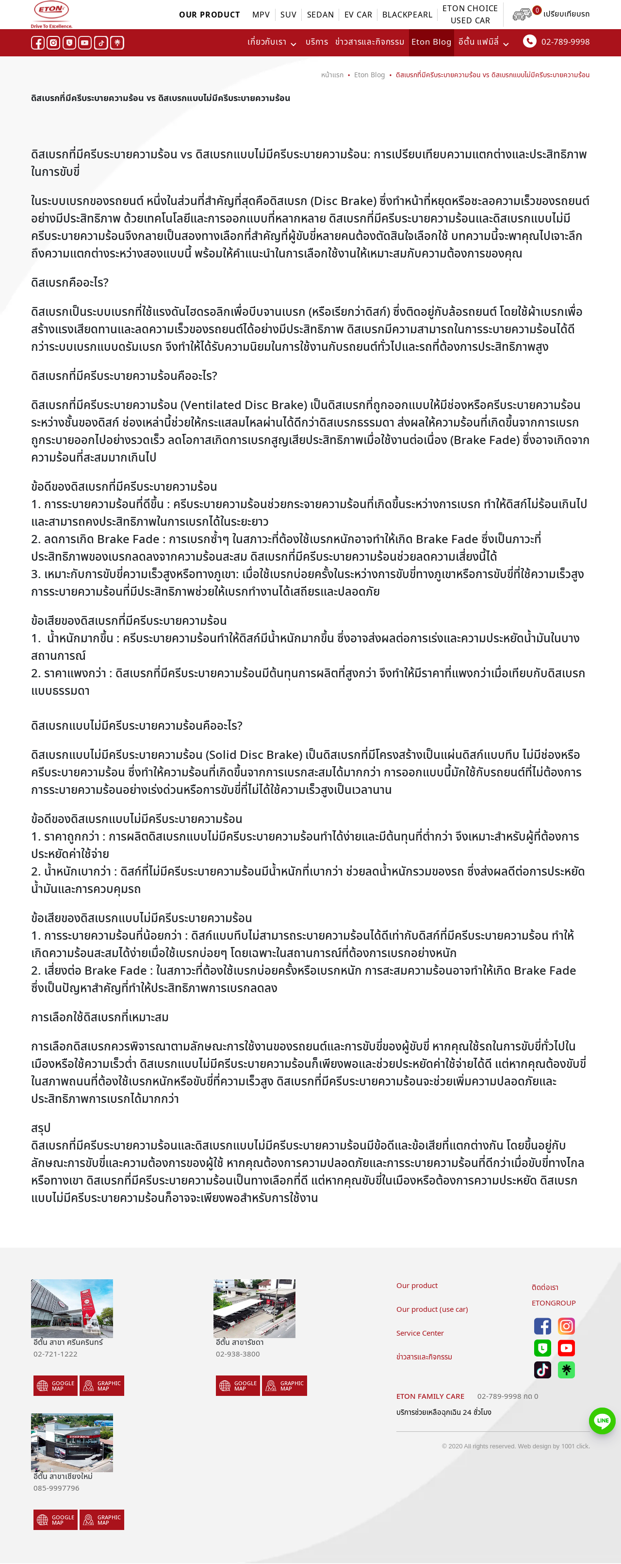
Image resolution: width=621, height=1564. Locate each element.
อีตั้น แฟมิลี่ (478, 42)
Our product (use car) (432, 1309)
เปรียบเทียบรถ (551, 14)
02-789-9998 (556, 41)
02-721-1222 (55, 1353)
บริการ (317, 42)
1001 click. (575, 1446)
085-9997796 (56, 1488)
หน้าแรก (332, 74)
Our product (417, 1285)
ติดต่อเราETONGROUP (554, 1294)
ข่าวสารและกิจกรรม (370, 42)
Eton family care (430, 1396)
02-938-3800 (238, 1353)
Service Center (420, 1333)
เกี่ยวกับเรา (267, 42)
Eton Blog (431, 42)
